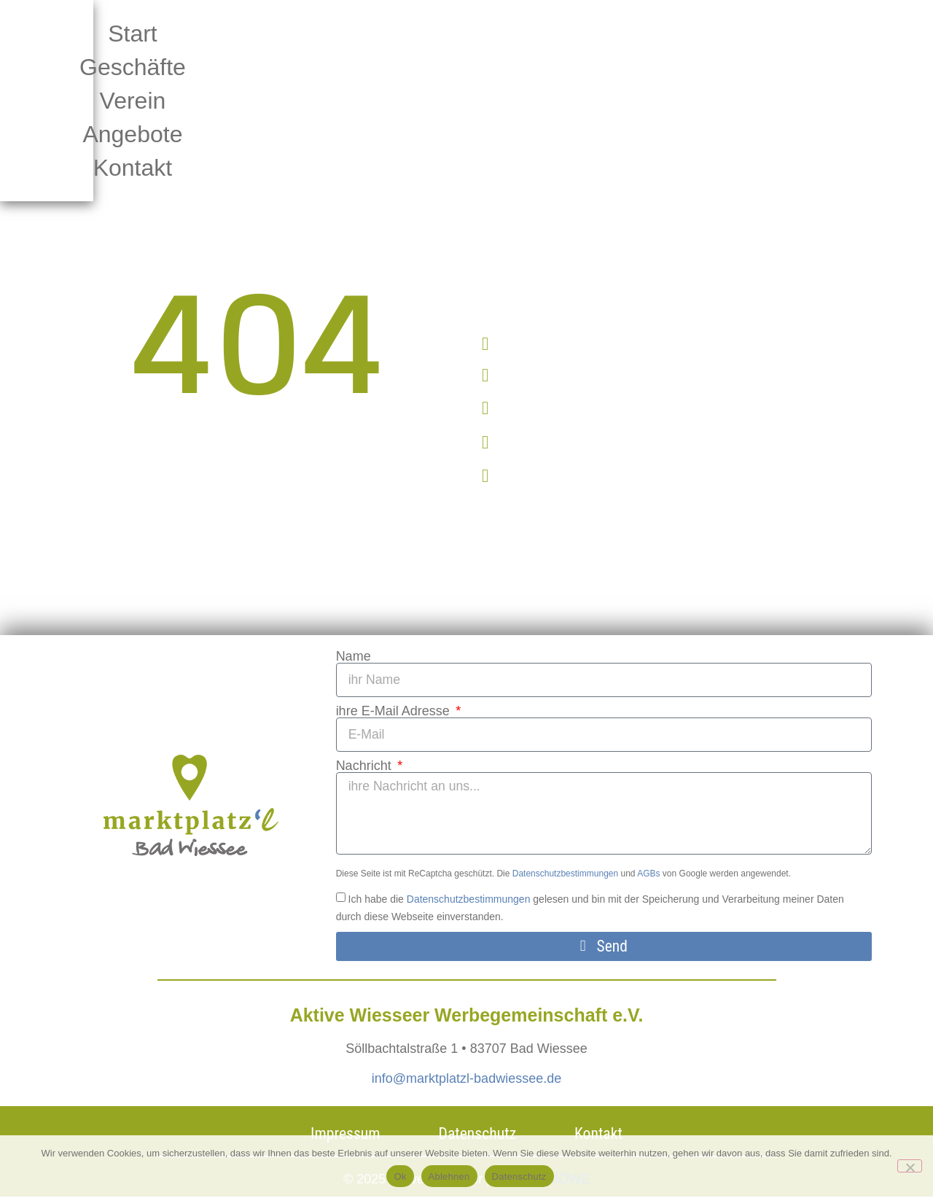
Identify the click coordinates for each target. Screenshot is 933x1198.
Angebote (652, 33)
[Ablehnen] (909, 1165)
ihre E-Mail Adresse (394, 710)
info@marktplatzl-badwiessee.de (466, 1080)
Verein (518, 33)
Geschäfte (381, 33)
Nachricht (365, 765)
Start (252, 33)
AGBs (648, 875)
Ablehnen (449, 1176)
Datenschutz (519, 1176)
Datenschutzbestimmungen (565, 875)
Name (353, 656)
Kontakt (464, 67)
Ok (400, 1176)
